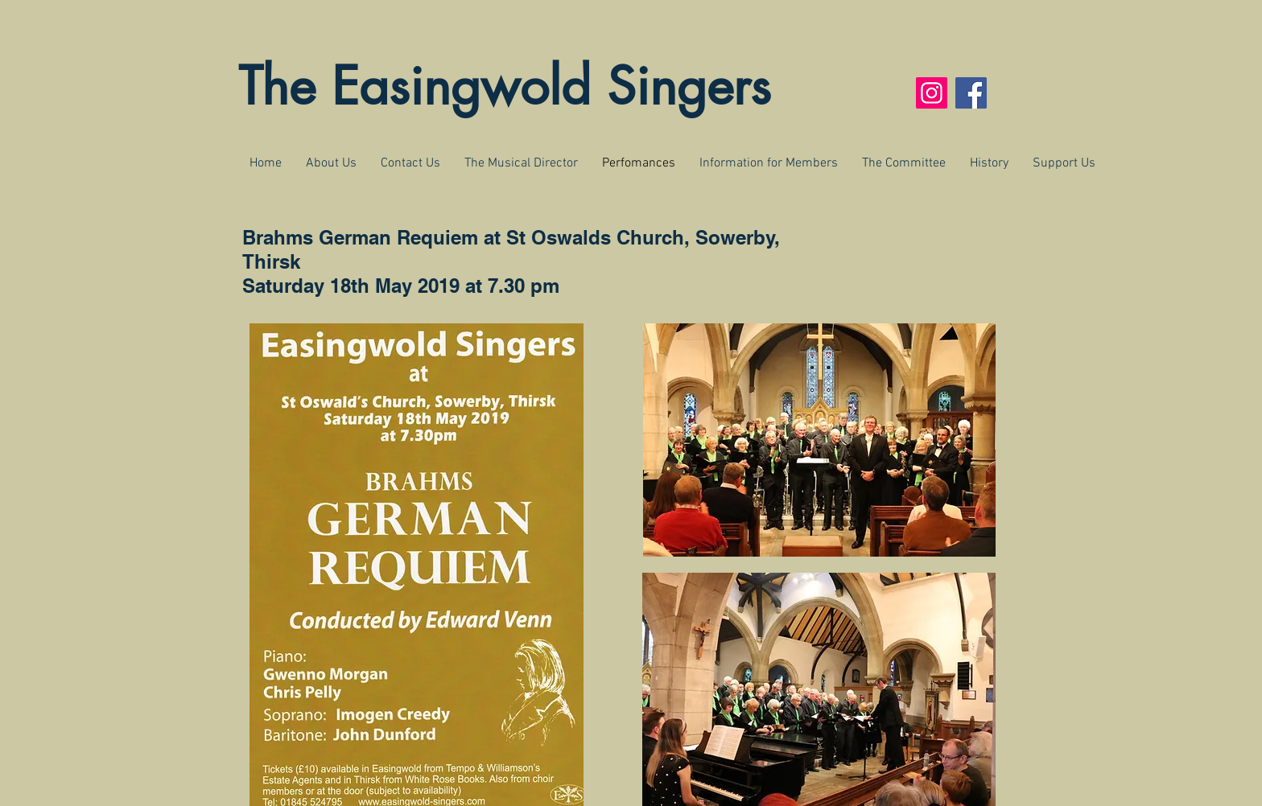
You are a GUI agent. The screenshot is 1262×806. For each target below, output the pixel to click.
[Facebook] (971, 93)
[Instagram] (931, 93)
